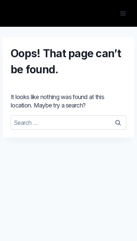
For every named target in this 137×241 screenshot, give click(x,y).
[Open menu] (123, 13)
